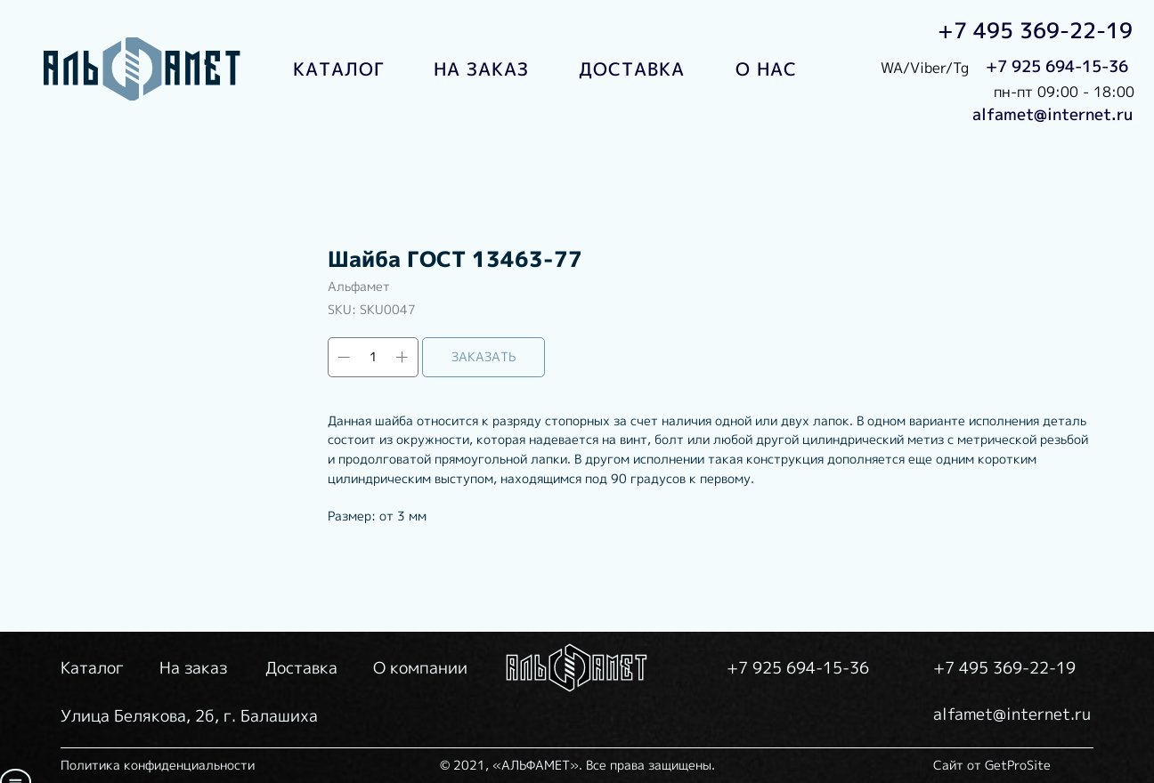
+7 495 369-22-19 (1035, 30)
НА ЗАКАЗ (481, 68)
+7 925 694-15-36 (1057, 66)
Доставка (301, 668)
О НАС (766, 68)
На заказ (193, 668)
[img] (143, 69)
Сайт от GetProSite (992, 764)
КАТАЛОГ (339, 68)
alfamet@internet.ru (1052, 114)
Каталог (92, 668)
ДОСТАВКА (632, 68)
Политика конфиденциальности (158, 764)
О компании (420, 668)
